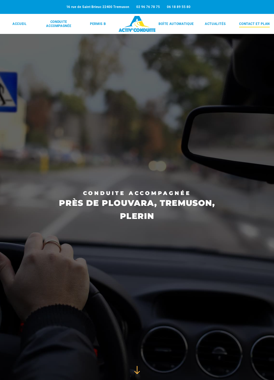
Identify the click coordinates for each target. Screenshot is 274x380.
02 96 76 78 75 (148, 7)
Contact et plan (254, 24)
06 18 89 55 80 (178, 7)
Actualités (215, 24)
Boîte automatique (176, 24)
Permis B (98, 24)
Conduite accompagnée (58, 24)
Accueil (19, 24)
